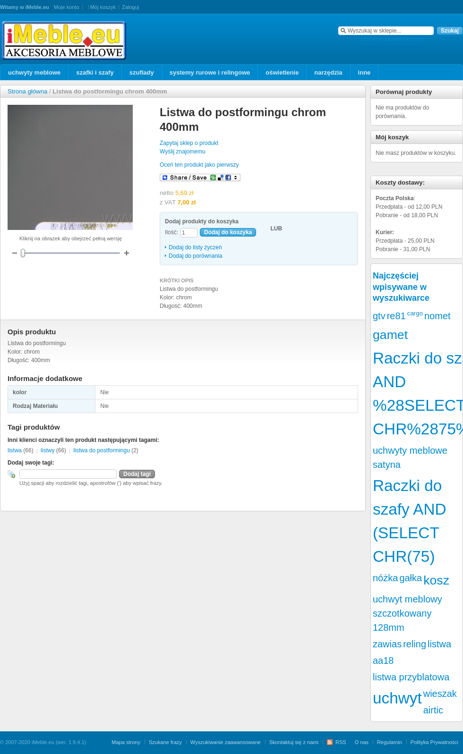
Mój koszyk (103, 7)
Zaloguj (130, 7)
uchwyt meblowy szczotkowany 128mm (407, 613)
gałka (410, 578)
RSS (340, 742)
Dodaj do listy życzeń (195, 247)
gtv (379, 316)
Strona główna (27, 91)
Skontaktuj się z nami (293, 742)
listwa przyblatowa (411, 677)
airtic (433, 710)
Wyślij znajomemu (183, 151)
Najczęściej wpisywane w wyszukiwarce (401, 287)
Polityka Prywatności (434, 742)
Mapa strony (125, 742)
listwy (47, 450)
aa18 (383, 660)
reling (414, 644)
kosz (436, 580)
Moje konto (66, 7)
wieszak (440, 693)
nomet (437, 316)
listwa (15, 450)
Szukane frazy (165, 742)
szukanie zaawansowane (391, 38)
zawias (387, 644)
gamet (390, 335)
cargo (415, 313)
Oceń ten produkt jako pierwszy (199, 164)
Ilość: (171, 232)
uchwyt (397, 698)
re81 (396, 316)
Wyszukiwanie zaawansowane (225, 742)
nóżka (385, 578)
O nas (362, 742)
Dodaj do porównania (195, 256)
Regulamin (389, 742)
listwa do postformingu (101, 450)
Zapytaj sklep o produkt (189, 143)
